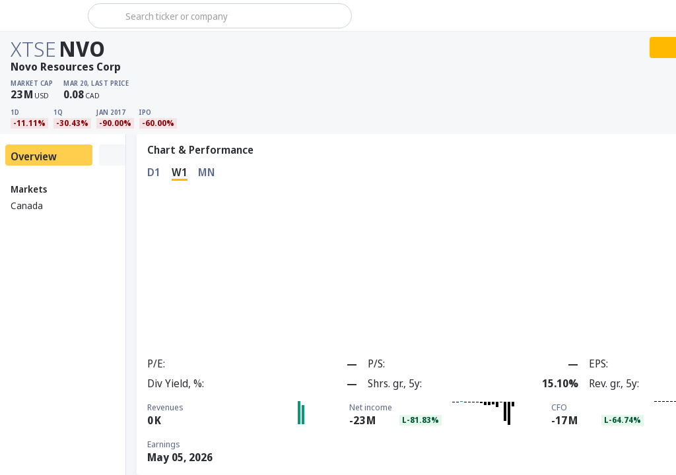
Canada (27, 205)
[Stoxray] (43, 15)
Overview (34, 156)
